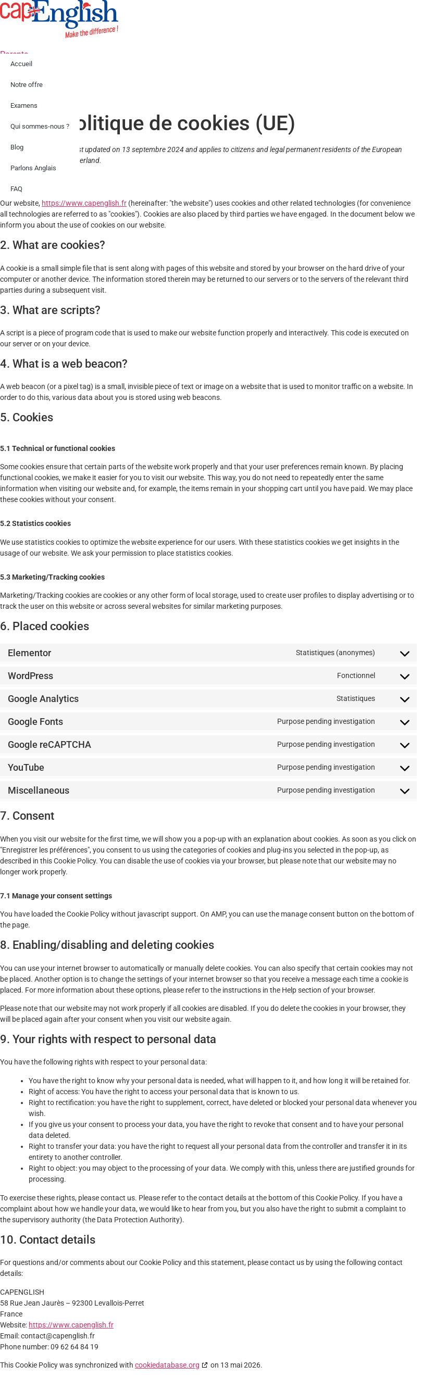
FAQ (16, 189)
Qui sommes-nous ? (39, 126)
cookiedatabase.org (167, 1365)
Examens (24, 105)
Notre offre (26, 85)
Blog (16, 147)
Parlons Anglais (33, 168)
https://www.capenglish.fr (84, 203)
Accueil (21, 64)
